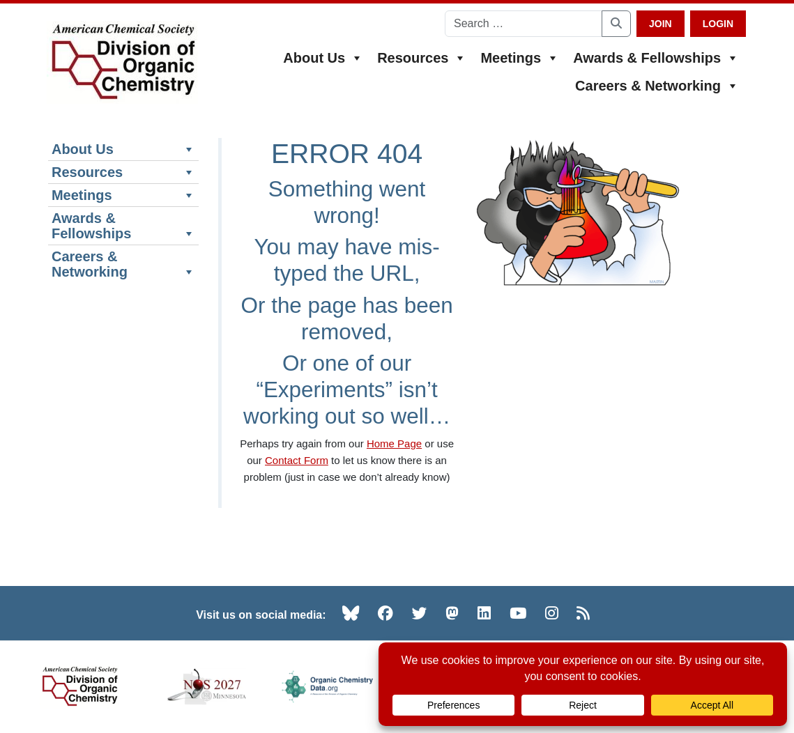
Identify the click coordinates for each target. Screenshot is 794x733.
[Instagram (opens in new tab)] (552, 613)
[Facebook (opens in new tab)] (385, 613)
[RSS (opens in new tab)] (583, 613)
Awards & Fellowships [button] (656, 58)
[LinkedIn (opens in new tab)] (484, 613)
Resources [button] (421, 58)
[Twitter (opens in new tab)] (420, 613)
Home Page (394, 443)
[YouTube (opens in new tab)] (518, 613)
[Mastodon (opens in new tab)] (452, 613)
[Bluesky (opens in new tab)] (350, 613)
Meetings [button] (519, 58)
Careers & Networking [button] (657, 86)
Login (718, 23)
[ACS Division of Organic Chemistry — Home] (122, 62)
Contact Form (296, 460)
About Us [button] (323, 58)
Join (660, 23)
